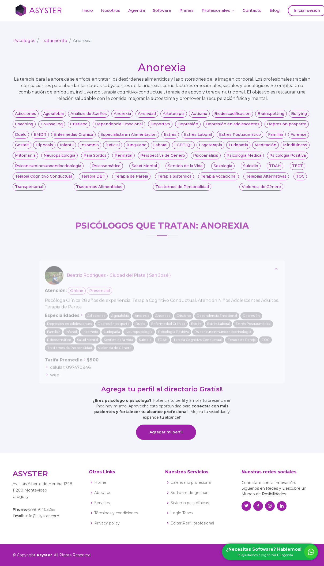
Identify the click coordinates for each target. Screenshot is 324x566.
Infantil (67, 147)
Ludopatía (238, 147)
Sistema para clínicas (190, 503)
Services (102, 503)
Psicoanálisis (205, 158)
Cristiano (79, 127)
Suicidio (250, 168)
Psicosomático (106, 168)
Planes (186, 10)
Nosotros (110, 10)
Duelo (21, 137)
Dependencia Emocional (119, 127)
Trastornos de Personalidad (182, 189)
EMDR (40, 137)
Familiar (275, 137)
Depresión (188, 127)
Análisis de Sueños (88, 116)
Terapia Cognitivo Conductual (43, 179)
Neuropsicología (59, 158)
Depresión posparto (286, 127)
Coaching (24, 127)
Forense (299, 137)
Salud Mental (144, 168)
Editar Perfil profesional (192, 523)
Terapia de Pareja (131, 179)
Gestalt (22, 147)
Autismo (199, 116)
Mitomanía (25, 158)
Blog (275, 10)
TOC (300, 179)
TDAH (275, 168)
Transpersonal (29, 189)
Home (100, 482)
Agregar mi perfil (166, 432)
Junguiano (136, 147)
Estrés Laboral (198, 137)
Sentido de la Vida (185, 168)
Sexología (223, 168)
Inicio (87, 10)
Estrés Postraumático (240, 137)
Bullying (299, 116)
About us (102, 492)
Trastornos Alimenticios (99, 189)
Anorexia (122, 116)
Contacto (252, 10)
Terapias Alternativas (266, 179)
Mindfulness (295, 147)
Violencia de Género (261, 189)
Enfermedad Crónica (73, 137)
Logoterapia (210, 147)
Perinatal (123, 158)
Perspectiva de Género (162, 158)
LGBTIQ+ (183, 147)
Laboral (160, 147)
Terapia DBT (93, 179)
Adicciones (25, 116)
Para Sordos (95, 158)
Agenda (136, 10)
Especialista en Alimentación (128, 137)
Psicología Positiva (287, 158)
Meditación (265, 147)
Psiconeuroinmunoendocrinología (48, 168)
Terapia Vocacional (218, 179)
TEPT (297, 168)
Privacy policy (107, 523)
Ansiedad (147, 116)
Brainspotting (271, 116)
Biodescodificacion (232, 116)
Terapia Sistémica (174, 179)
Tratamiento (54, 43)
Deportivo (160, 127)
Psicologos (24, 43)
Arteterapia (173, 116)
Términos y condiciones (116, 513)
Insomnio (89, 147)
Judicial (113, 147)
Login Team (182, 513)
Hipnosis (44, 147)
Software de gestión (190, 492)
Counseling (52, 127)
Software (162, 10)
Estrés (170, 137)
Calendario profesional (191, 482)
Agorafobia (53, 116)
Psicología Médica (244, 158)
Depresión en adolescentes (232, 127)
